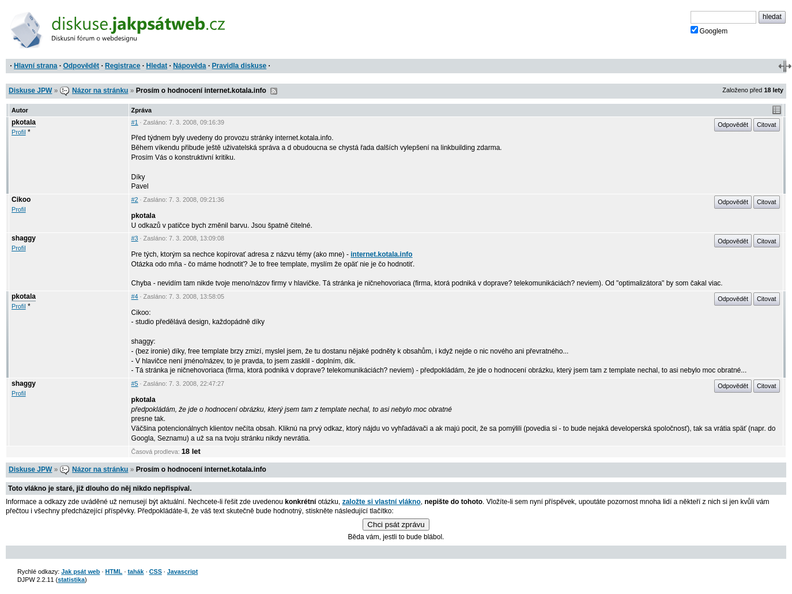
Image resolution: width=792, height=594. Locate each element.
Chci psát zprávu (395, 524)
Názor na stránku (100, 91)
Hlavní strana (35, 66)
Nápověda (189, 66)
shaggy (24, 238)
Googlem (709, 30)
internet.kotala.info (381, 254)
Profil (19, 132)
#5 (134, 383)
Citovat (766, 124)
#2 (134, 199)
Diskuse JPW (30, 91)
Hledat (156, 66)
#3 (134, 238)
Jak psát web (80, 571)
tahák (135, 571)
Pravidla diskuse (239, 66)
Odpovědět (81, 66)
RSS (273, 91)
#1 (134, 122)
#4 (134, 296)
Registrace (122, 66)
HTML (113, 571)
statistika (71, 579)
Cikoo (21, 200)
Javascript (182, 571)
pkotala (24, 122)
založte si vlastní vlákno (381, 502)
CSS (155, 571)
